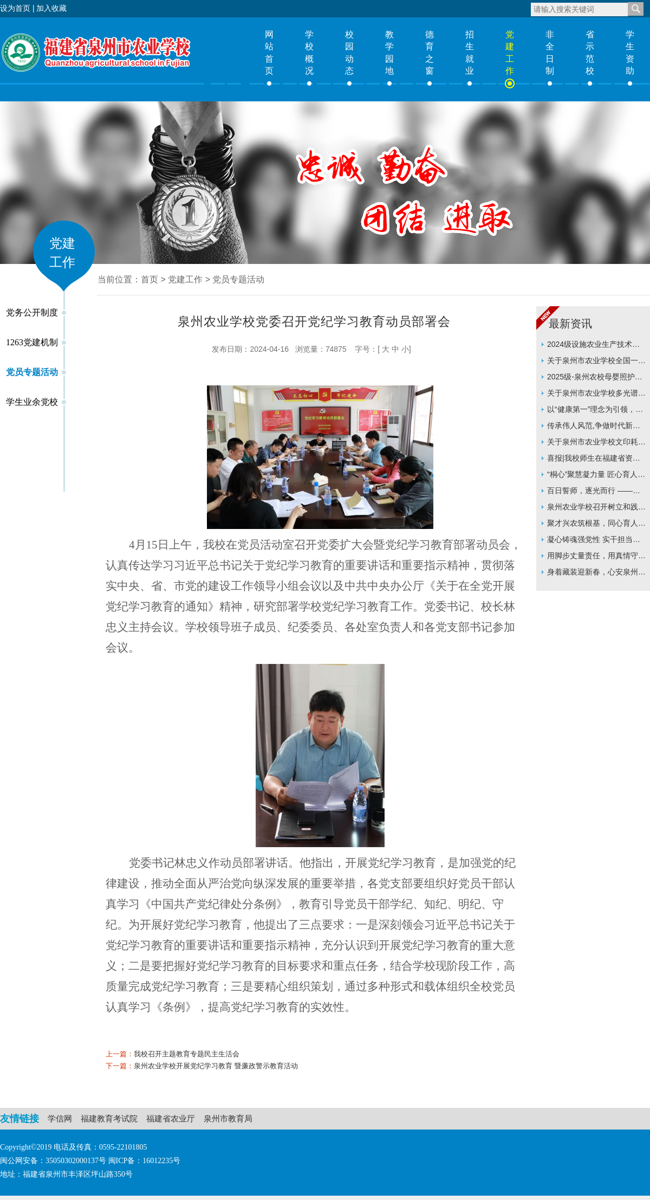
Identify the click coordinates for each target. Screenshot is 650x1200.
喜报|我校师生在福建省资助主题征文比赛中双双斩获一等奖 (596, 460)
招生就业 (469, 52)
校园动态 (349, 52)
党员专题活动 (32, 372)
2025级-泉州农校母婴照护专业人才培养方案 (594, 378)
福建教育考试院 (109, 1118)
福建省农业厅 (170, 1118)
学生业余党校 (32, 402)
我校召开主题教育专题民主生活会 (186, 1054)
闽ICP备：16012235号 (144, 1161)
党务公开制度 (32, 312)
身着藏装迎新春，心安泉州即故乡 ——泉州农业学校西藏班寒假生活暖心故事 (596, 573)
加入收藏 (51, 8)
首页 (149, 279)
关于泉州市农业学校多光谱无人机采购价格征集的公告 (596, 395)
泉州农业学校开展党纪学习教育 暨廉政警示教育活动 (216, 1066)
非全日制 (549, 52)
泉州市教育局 (228, 1118)
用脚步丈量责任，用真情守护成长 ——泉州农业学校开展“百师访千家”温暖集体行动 (596, 557)
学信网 (60, 1118)
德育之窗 (429, 52)
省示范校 (590, 52)
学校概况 (309, 52)
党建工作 (509, 52)
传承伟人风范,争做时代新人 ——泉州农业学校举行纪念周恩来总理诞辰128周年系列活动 (596, 427)
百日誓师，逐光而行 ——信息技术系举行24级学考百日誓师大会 (597, 492)
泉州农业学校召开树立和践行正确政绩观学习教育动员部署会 (596, 508)
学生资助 (630, 52)
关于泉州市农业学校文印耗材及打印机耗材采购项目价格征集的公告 (596, 443)
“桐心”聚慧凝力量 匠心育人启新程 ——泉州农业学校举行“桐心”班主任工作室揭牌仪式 (596, 476)
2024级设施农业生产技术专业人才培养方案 (593, 346)
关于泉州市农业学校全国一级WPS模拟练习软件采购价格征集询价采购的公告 (596, 362)
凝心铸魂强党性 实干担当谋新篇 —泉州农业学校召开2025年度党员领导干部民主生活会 (593, 541)
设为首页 (15, 8)
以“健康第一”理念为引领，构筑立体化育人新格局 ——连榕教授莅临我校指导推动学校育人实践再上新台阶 (596, 411)
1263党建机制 (32, 342)
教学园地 (389, 52)
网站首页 (269, 52)
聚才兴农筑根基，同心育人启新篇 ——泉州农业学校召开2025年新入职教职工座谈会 (596, 525)
